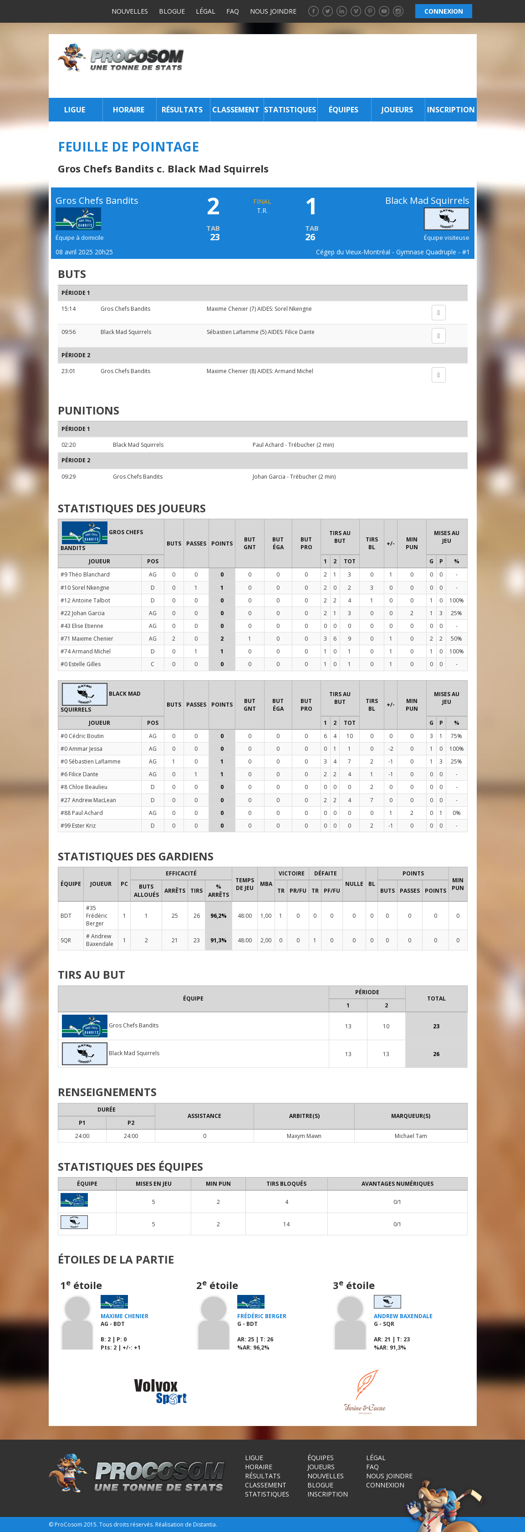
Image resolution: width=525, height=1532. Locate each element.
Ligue (74, 110)
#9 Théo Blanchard (85, 574)
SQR (66, 940)
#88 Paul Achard (82, 813)
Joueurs (397, 110)
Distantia (204, 1524)
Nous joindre (273, 11)
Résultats (182, 110)
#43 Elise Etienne (82, 626)
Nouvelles (130, 11)
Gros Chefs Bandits (125, 309)
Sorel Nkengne (293, 309)
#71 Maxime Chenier (87, 638)
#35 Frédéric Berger (96, 915)
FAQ (232, 11)
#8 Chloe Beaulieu (84, 787)
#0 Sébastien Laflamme (91, 761)
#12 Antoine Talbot (85, 600)
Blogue (172, 11)
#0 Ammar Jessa (81, 749)
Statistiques (290, 110)
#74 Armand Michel (86, 651)
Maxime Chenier (227, 309)
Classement (236, 110)
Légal (205, 11)
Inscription (451, 110)
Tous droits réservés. (126, 1524)
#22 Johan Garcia (83, 613)
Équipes (343, 110)
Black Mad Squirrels (126, 332)
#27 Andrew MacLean (88, 800)
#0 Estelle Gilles (81, 664)
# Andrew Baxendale (99, 940)
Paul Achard (268, 445)
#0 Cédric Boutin (82, 736)
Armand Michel (294, 371)
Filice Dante (300, 332)
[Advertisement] (333, 66)
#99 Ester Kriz (78, 825)
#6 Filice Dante (79, 774)
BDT (66, 916)
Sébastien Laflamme (233, 332)
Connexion (385, 1485)
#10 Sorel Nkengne (85, 588)
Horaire (128, 110)
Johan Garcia (269, 476)
